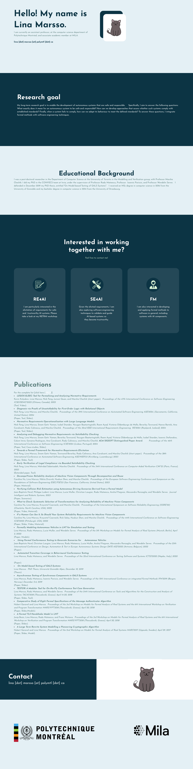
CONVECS (47, 183)
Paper (17, 418)
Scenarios (26, 499)
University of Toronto (101, 179)
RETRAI (43, 316)
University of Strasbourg (108, 189)
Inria (64, 183)
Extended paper (22, 473)
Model (31, 633)
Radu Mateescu (108, 183)
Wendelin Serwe (164, 183)
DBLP (48, 393)
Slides (29, 418)
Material (25, 486)
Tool (17, 405)
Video (22, 405)
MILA (75, 35)
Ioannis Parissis (134, 183)
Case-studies (32, 447)
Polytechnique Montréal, (25, 35)
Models (24, 537)
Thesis (18, 572)
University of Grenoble (25, 189)
